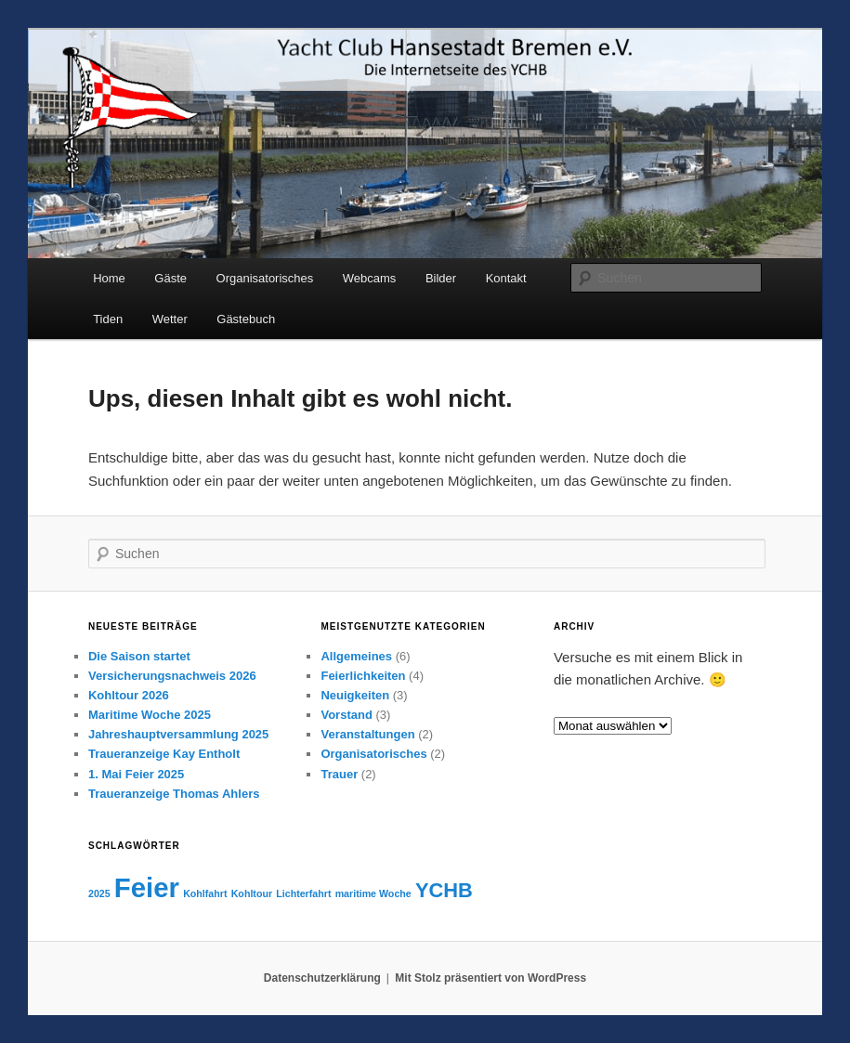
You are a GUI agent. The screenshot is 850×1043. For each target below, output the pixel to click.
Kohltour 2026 (128, 695)
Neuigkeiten (354, 695)
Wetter (170, 319)
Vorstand (346, 715)
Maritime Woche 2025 (149, 715)
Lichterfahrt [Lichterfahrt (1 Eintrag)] (303, 893)
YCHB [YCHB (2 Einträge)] (444, 890)
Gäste (170, 278)
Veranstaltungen (367, 734)
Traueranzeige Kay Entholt (164, 754)
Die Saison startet (139, 656)
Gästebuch (245, 319)
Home (109, 278)
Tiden (108, 319)
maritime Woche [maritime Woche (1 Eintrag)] (373, 893)
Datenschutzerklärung (322, 977)
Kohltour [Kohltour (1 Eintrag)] (251, 893)
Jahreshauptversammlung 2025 (178, 734)
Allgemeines (356, 656)
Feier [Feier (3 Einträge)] (146, 887)
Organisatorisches (265, 278)
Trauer (339, 774)
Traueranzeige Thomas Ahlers (173, 794)
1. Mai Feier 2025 (136, 774)
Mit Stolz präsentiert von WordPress (490, 977)
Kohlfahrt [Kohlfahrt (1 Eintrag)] (205, 893)
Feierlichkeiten (362, 676)
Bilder (440, 278)
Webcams (370, 278)
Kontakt (506, 278)
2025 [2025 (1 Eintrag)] (99, 893)
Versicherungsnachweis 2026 (172, 676)
